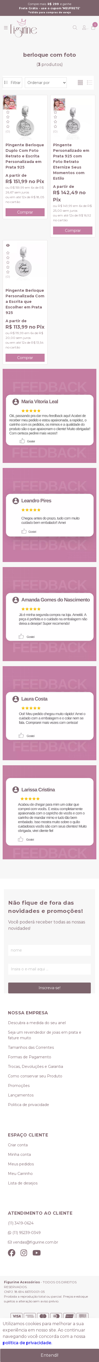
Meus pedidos (21, 1164)
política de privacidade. (27, 1342)
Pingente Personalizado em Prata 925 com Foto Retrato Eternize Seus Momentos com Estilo (71, 162)
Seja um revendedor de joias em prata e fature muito (44, 1035)
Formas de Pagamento (29, 1057)
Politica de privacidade (28, 1104)
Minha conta (19, 1154)
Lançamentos (21, 1095)
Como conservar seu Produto (35, 1076)
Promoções (19, 1085)
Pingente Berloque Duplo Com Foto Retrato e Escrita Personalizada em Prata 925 (25, 156)
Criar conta (18, 1145)
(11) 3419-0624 (21, 1223)
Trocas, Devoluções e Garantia (35, 1066)
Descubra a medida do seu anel (37, 1022)
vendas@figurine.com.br (35, 1242)
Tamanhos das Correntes (31, 1047)
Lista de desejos (22, 1183)
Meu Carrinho (20, 1173)
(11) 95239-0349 (26, 1232)
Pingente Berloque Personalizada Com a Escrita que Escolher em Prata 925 (25, 301)
